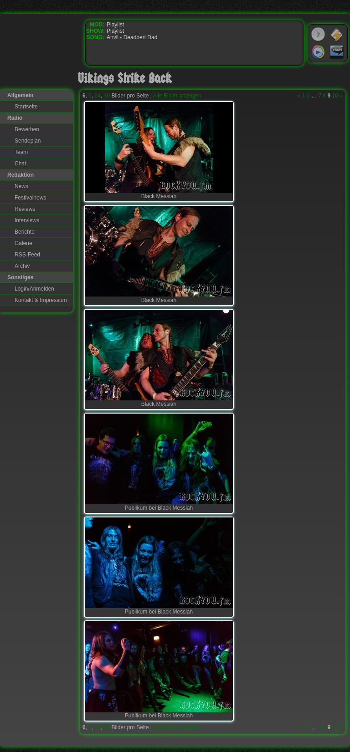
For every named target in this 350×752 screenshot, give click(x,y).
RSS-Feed (27, 254)
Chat (20, 163)
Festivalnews (30, 197)
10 (335, 95)
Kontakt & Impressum (41, 300)
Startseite (26, 106)
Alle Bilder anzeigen (177, 95)
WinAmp (336, 34)
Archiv (22, 266)
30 (107, 95)
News (21, 186)
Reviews (25, 209)
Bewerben (27, 129)
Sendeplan (28, 141)
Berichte (25, 232)
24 (98, 95)
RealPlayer (336, 52)
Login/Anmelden (34, 289)
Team (21, 152)
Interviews (27, 220)
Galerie (23, 243)
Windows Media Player (318, 52)
